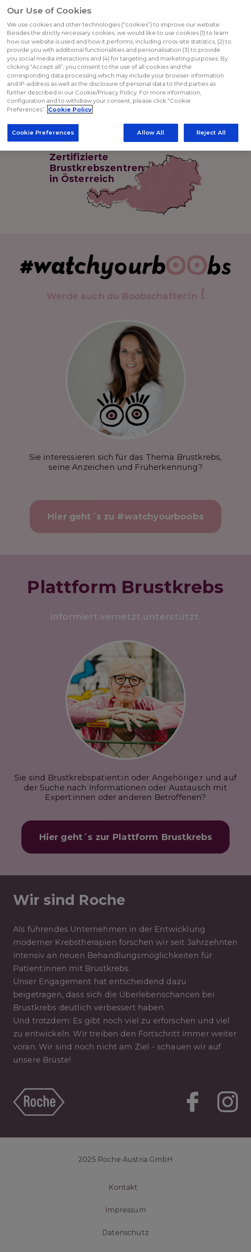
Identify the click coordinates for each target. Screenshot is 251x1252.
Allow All (150, 130)
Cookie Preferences (43, 130)
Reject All (211, 130)
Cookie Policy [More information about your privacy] (70, 106)
